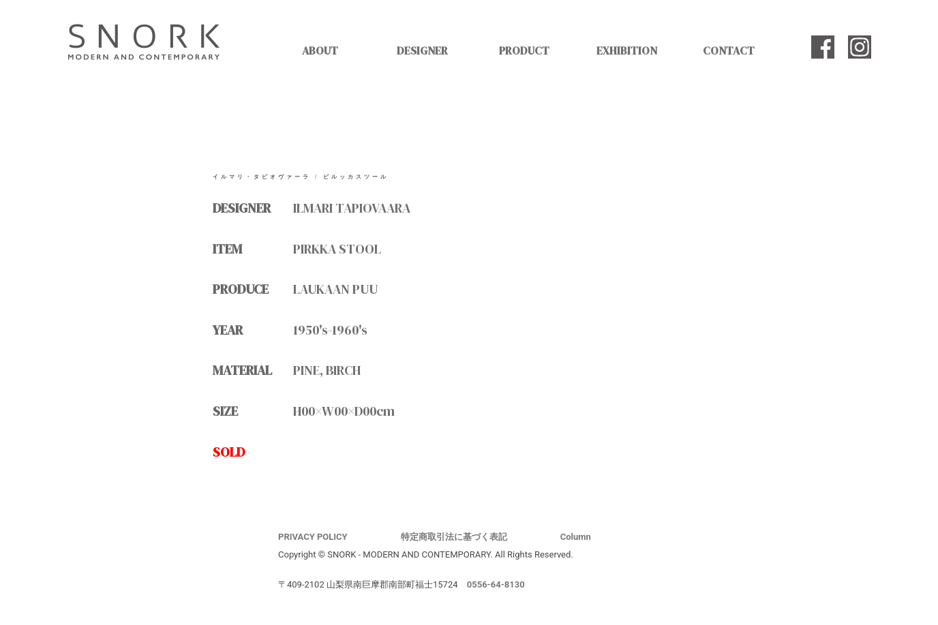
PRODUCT (524, 50)
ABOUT (320, 50)
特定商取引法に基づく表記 (454, 537)
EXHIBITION (626, 50)
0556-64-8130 (496, 584)
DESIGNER (422, 50)
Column (575, 537)
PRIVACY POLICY (313, 537)
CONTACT (729, 50)
